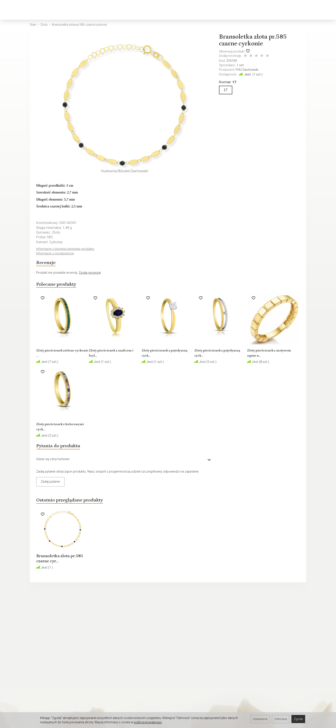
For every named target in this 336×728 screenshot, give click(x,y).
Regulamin (37, 632)
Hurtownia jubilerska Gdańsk (50, 695)
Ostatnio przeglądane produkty (80, 508)
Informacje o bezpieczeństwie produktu (66, 249)
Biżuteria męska (122, 10)
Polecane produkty (63, 288)
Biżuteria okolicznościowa (212, 10)
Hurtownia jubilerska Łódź (48, 689)
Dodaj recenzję (90, 275)
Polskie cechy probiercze (189, 637)
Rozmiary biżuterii (183, 643)
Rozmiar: (227, 82)
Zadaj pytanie (50, 488)
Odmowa (280, 719)
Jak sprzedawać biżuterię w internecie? (199, 632)
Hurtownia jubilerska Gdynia (49, 700)
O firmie (35, 648)
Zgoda (298, 719)
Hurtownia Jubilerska (45, 684)
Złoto (74, 10)
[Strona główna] (18, 10)
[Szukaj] (285, 10)
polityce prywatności (148, 722)
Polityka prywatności (44, 637)
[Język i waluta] (319, 10)
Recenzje (49, 264)
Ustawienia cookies (44, 654)
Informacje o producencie (55, 254)
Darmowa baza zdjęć (45, 678)
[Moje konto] (307, 10)
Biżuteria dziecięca (162, 10)
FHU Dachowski (247, 70)
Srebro (93, 10)
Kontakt (35, 643)
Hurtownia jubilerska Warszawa (52, 706)
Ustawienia (260, 719)
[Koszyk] (296, 10)
